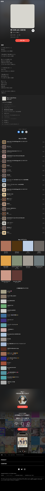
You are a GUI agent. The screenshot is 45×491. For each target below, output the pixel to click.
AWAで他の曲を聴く (22, 406)
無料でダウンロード (22, 429)
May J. (18, 32)
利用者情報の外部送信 (19, 475)
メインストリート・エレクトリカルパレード (11, 124)
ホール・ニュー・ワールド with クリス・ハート (12, 115)
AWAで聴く (22, 40)
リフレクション (6, 116)
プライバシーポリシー (9, 475)
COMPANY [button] (4, 463)
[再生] (33, 30)
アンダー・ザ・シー (7, 108)
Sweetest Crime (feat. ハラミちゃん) (17, 267)
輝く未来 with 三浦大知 (20, 454)
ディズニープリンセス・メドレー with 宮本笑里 (12, 111)
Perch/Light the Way (39, 266)
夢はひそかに (6, 113)
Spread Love (28, 266)
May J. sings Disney (11, 97)
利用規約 (2, 475)
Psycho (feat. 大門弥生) (17, 281)
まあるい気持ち (5, 266)
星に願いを (6, 122)
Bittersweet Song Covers (6, 281)
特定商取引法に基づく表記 (29, 475)
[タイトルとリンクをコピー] (26, 132)
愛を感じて (6, 120)
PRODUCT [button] (3, 460)
